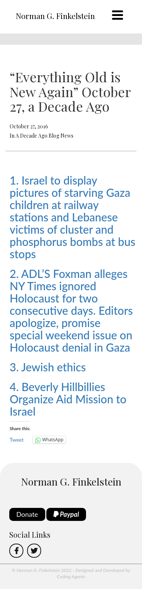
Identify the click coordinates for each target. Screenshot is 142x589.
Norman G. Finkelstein (55, 15)
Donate (27, 514)
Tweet (17, 439)
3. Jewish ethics (48, 367)
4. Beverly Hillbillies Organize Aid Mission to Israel (68, 399)
